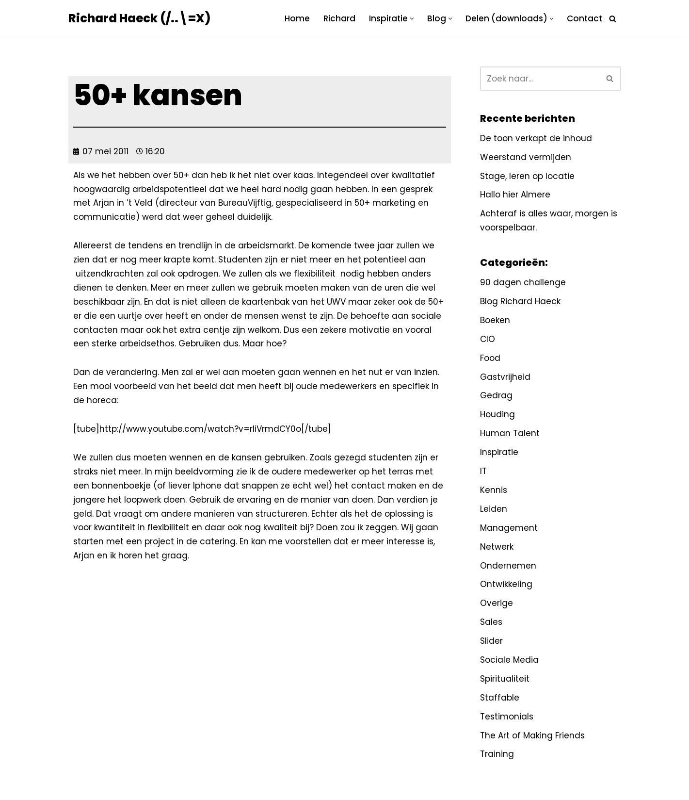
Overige (496, 603)
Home (297, 18)
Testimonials (506, 716)
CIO (487, 339)
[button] (412, 18)
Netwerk (496, 547)
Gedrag (496, 395)
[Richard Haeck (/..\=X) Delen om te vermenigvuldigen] (139, 19)
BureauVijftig (245, 203)
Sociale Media (509, 660)
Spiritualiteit (504, 679)
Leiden (493, 509)
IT (483, 471)
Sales (491, 622)
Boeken (495, 320)
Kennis (493, 490)
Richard (339, 18)
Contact (584, 18)
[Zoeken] (612, 18)
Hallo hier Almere (515, 194)
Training (497, 754)
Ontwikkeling (506, 584)
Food (490, 358)
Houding (497, 414)
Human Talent (510, 433)
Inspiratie (499, 452)
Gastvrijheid (505, 377)
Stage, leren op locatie (527, 176)
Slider (491, 641)
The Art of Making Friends (532, 735)
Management (509, 528)
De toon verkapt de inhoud (536, 138)
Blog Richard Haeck (520, 301)
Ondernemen (508, 565)
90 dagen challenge (523, 282)
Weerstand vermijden (525, 157)
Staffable (499, 697)
